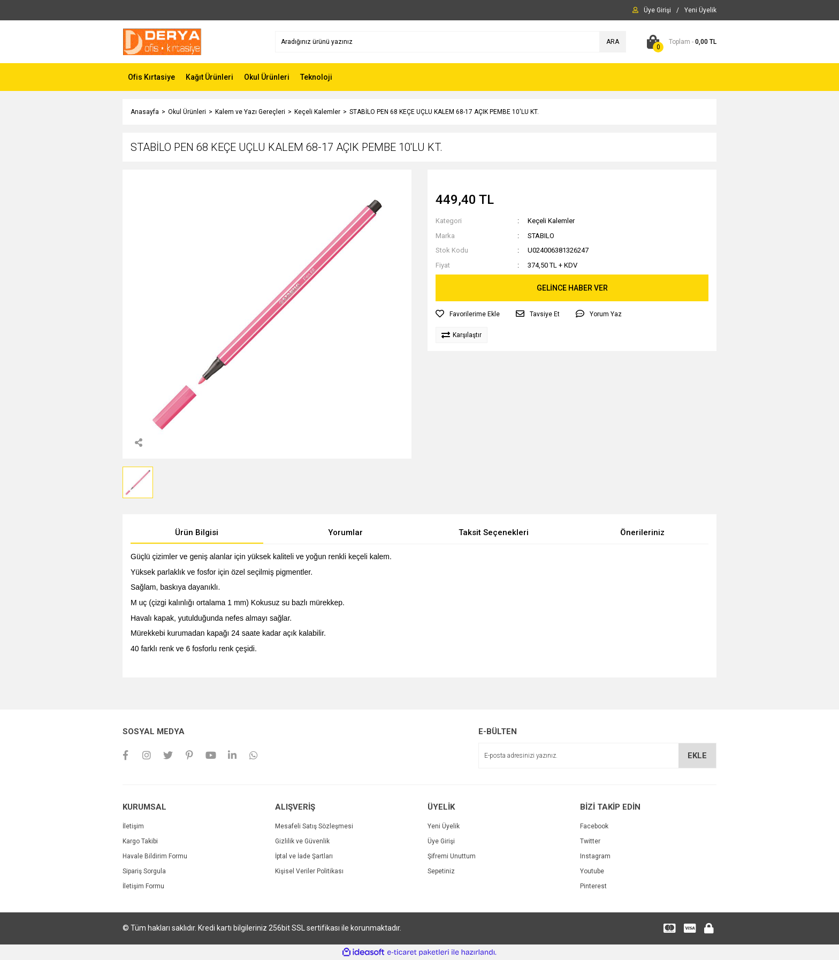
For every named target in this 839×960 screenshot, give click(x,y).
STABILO (541, 236)
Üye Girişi (441, 841)
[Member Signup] (700, 10)
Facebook (594, 826)
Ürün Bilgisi (196, 532)
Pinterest (593, 886)
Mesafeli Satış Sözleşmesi (314, 826)
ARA (612, 41)
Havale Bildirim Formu (155, 856)
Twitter (590, 841)
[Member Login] (657, 10)
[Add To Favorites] (468, 314)
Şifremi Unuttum (452, 856)
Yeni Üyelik (444, 826)
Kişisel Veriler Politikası (309, 871)
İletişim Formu (143, 886)
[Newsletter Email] (597, 755)
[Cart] (679, 41)
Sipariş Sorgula (144, 871)
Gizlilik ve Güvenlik (302, 841)
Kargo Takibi (140, 841)
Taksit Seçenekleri (494, 532)
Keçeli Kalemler (551, 221)
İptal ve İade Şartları (304, 856)
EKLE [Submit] (697, 755)
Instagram (595, 856)
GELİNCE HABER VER (572, 288)
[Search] (450, 41)
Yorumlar (345, 532)
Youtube (592, 871)
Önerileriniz (642, 532)
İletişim (133, 826)
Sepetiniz (441, 871)
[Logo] (162, 41)
